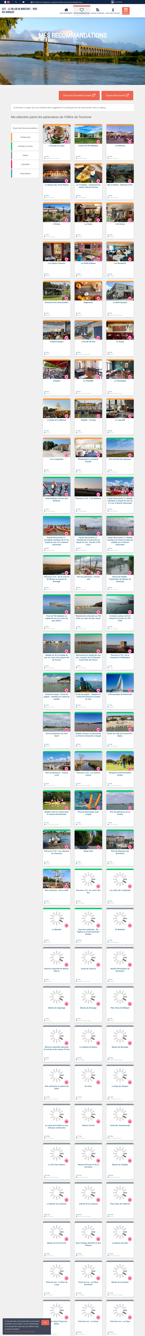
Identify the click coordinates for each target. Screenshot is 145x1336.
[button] (57, 143)
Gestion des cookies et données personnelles (20, 1332)
